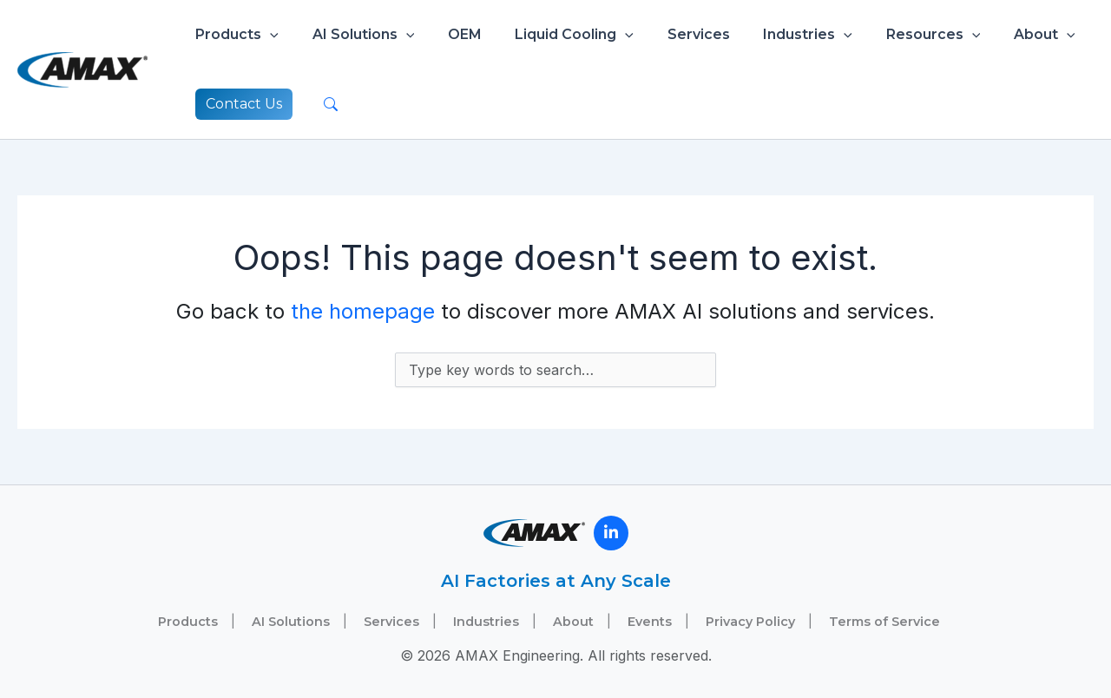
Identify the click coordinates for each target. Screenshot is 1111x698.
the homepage (363, 311)
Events (650, 621)
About (1001, 34)
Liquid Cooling (554, 34)
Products (234, 34)
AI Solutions (355, 34)
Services (672, 34)
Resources (895, 34)
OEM (450, 34)
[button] (267, 34)
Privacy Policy (750, 621)
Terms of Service (884, 621)
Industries (776, 34)
